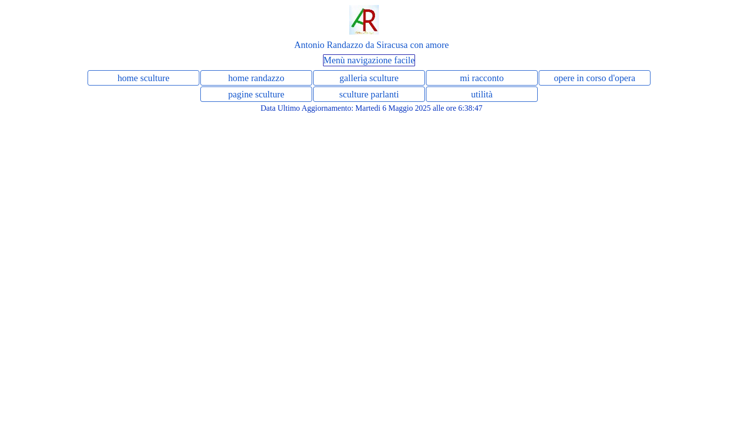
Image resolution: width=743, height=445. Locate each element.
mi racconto (482, 78)
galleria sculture (369, 78)
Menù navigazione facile (369, 60)
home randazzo (256, 78)
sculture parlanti (369, 94)
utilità (482, 94)
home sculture (143, 78)
